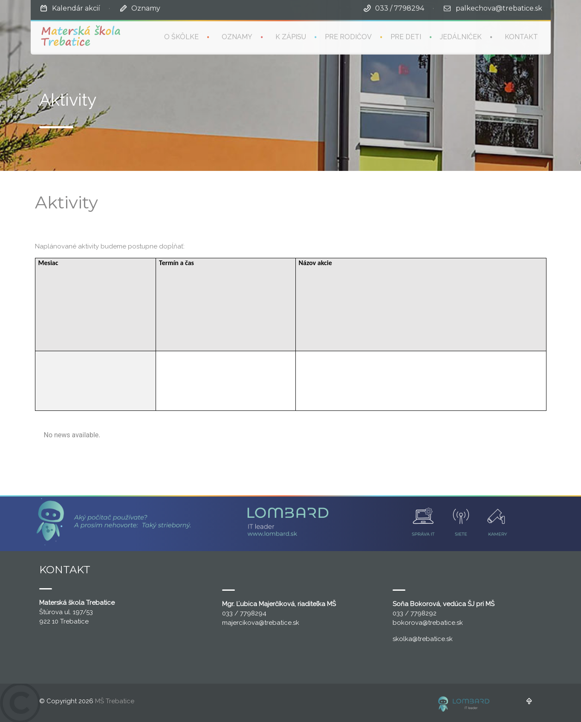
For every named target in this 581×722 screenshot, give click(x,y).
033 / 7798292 (414, 613)
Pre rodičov (348, 36)
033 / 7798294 (399, 7)
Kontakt (521, 36)
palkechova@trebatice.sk (499, 7)
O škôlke (181, 36)
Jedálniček (461, 36)
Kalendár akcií (76, 7)
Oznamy (145, 7)
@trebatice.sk (279, 623)
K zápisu (290, 36)
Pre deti (405, 36)
